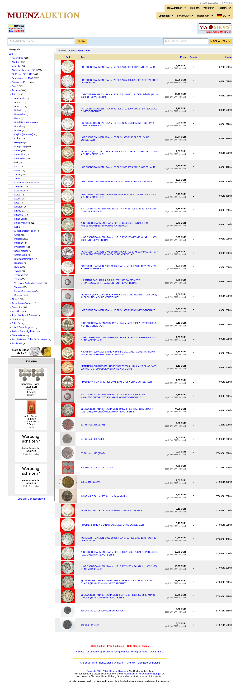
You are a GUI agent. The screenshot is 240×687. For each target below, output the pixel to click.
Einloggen (166, 15)
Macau (17, 210)
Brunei (17, 126)
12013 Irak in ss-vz (90, 482)
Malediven (19, 218)
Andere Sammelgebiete (23, 331)
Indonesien (19, 158)
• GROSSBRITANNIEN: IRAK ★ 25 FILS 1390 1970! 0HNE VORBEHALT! (118, 167)
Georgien (19, 142)
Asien (14, 94)
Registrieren (224, 8)
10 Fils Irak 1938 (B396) (93, 424)
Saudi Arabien (21, 251)
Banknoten (17, 307)
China (17, 138)
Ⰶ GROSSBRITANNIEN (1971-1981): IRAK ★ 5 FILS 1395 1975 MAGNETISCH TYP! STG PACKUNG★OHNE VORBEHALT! (113, 396)
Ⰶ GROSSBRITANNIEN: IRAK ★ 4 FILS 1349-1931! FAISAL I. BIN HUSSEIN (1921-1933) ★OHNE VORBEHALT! (114, 224)
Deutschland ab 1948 (22, 78)
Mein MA (195, 8)
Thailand (18, 275)
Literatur (16, 319)
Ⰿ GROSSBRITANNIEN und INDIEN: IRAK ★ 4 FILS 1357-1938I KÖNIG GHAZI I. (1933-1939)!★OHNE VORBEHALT (117, 582)
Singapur (18, 263)
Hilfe (94, 662)
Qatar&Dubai (20, 255)
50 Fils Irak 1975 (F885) (93, 453)
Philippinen (19, 247)
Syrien (17, 267)
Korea (17, 194)
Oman (17, 235)
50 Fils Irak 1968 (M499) (93, 439)
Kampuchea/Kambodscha (27, 182)
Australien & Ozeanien (23, 303)
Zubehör (16, 323)
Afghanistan (20, 98)
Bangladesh (20, 114)
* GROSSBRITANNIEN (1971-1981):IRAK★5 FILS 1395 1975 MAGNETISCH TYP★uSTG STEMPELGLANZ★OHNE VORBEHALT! (119, 253)
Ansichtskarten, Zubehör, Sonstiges (29, 339)
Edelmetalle (17, 58)
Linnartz (143, 651)
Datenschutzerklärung (149, 662)
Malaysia (18, 214)
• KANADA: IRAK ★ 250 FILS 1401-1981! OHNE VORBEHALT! (112, 510)
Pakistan (18, 243)
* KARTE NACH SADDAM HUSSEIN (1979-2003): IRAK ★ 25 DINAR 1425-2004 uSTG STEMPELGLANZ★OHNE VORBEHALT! (119, 367)
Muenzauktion (131, 673)
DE (223, 15)
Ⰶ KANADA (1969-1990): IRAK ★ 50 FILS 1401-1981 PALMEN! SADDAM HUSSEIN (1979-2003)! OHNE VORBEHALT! (118, 353)
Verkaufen (208, 8)
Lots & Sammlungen (24, 291)
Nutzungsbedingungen (150, 673)
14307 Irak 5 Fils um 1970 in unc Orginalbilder (104, 496)
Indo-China (19, 154)
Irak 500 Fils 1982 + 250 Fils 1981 (98, 467)
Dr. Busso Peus (111, 651)
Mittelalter (16, 66)
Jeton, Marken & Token (23, 315)
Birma (17, 118)
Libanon (18, 206)
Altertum (16, 62)
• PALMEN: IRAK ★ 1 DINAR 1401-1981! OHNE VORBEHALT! (112, 525)
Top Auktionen (177, 7)
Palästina (19, 239)
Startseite (85, 662)
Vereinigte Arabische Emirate (28, 283)
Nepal (17, 227)
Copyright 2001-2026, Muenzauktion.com (107, 671)
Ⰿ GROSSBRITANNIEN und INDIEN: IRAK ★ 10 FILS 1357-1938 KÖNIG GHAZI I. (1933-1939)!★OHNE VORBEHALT (118, 596)
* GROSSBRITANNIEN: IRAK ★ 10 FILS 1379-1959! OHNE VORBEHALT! (118, 310)
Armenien (19, 106)
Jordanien (19, 186)
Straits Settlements (23, 259)
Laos (16, 202)
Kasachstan (20, 190)
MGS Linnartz (156, 651)
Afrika (14, 299)
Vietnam (18, 287)
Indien (17, 150)
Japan (17, 174)
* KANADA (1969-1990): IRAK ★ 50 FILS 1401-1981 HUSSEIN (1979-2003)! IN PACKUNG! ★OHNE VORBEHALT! (119, 295)
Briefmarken (18, 335)
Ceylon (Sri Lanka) (23, 134)
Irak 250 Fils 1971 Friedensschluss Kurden (102, 610)
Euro (14, 86)
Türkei (17, 279)
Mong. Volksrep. (22, 222)
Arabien (18, 102)
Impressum (205, 15)
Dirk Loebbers (94, 651)
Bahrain (18, 110)
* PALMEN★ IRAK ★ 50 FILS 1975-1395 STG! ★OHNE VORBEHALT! (116, 381)
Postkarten (17, 343)
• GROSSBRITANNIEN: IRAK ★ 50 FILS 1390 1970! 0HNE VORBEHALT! (118, 67)
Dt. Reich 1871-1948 (22, 74)
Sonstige (18, 295)
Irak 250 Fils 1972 (90, 625)
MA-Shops (79, 651)
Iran (16, 166)
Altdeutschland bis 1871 (24, 70)
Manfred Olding (129, 651)
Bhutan (17, 130)
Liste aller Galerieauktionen (31, 498)
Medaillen (16, 311)
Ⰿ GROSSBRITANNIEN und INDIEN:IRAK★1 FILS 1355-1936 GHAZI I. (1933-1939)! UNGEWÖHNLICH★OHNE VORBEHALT (117, 410)
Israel (17, 170)
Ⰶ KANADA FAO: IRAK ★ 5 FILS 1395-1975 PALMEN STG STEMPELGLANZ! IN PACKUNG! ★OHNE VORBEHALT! (110, 281)
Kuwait (17, 198)
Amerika (16, 90)
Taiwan (17, 271)
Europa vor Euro (20, 82)
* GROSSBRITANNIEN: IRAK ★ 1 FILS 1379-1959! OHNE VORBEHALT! (117, 181)
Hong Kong (20, 146)
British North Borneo (24, 122)
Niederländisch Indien (25, 231)
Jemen (17, 178)
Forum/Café (185, 15)
